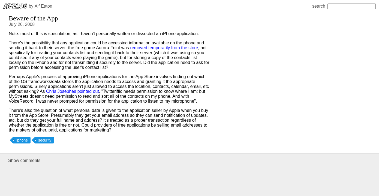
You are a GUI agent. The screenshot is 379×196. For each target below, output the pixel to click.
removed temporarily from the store (164, 47)
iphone (22, 140)
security (44, 140)
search (344, 6)
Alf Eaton (43, 6)
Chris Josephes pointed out (72, 91)
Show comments (24, 160)
